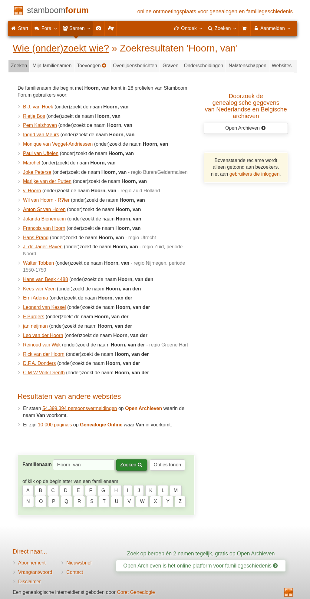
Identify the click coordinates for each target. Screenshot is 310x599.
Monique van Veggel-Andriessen (58, 144)
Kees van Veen (39, 288)
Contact (74, 572)
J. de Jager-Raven (43, 246)
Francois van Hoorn (44, 228)
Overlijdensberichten (135, 65)
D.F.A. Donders (39, 363)
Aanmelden (272, 28)
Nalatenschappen (247, 65)
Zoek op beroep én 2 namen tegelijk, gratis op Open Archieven (201, 554)
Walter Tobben (38, 263)
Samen (76, 28)
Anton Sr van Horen (44, 209)
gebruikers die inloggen (254, 174)
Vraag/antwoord (35, 572)
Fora (45, 28)
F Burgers (33, 316)
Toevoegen (92, 65)
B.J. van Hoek (38, 106)
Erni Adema (35, 297)
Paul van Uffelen (40, 153)
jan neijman (35, 326)
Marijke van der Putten (47, 181)
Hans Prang (36, 237)
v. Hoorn (32, 190)
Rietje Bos (34, 116)
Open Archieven (245, 128)
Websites (282, 65)
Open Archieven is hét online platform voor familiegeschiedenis (200, 566)
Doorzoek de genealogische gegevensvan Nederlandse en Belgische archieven (246, 106)
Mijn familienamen (51, 65)
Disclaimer (29, 581)
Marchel (31, 162)
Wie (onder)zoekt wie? (61, 48)
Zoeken (19, 65)
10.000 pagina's (55, 424)
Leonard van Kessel (44, 307)
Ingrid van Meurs (41, 134)
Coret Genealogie (136, 592)
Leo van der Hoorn (43, 335)
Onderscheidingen (203, 65)
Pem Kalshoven (40, 125)
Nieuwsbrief (79, 562)
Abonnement (32, 562)
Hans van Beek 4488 (45, 279)
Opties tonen (167, 464)
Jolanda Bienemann (44, 218)
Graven (170, 65)
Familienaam (37, 464)
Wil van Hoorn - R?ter (46, 200)
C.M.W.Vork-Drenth (44, 372)
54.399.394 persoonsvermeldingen (79, 408)
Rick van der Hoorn (43, 354)
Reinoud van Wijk (42, 344)
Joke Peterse (37, 172)
